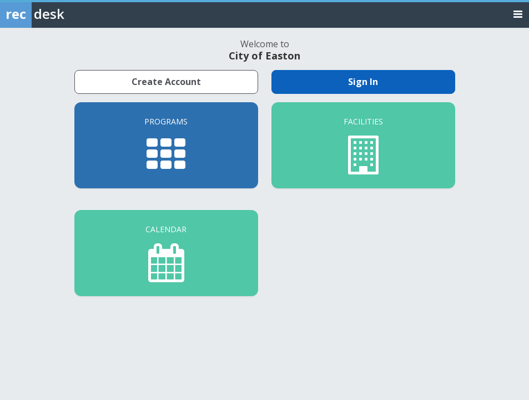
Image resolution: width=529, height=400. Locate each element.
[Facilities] (363, 145)
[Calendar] (166, 253)
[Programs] (166, 145)
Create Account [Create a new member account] (166, 82)
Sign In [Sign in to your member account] (363, 82)
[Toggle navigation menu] (517, 13)
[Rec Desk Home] (61, 14)
